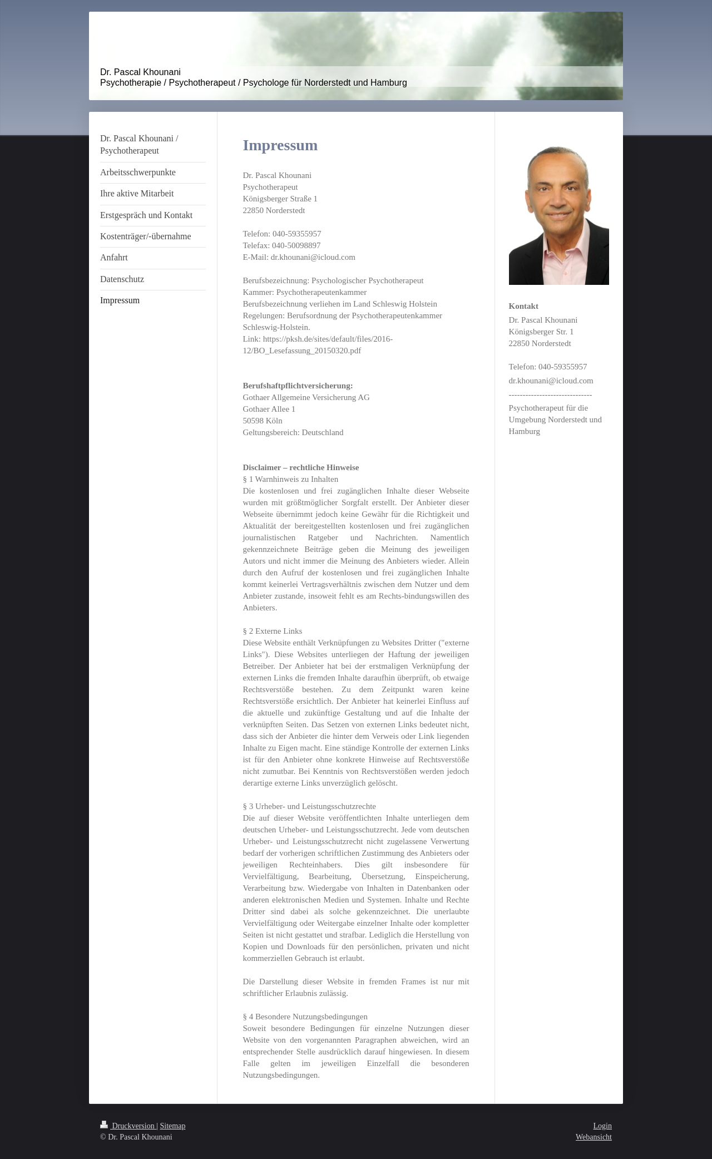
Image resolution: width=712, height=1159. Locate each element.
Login (603, 1126)
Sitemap (173, 1126)
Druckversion (128, 1126)
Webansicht (594, 1137)
